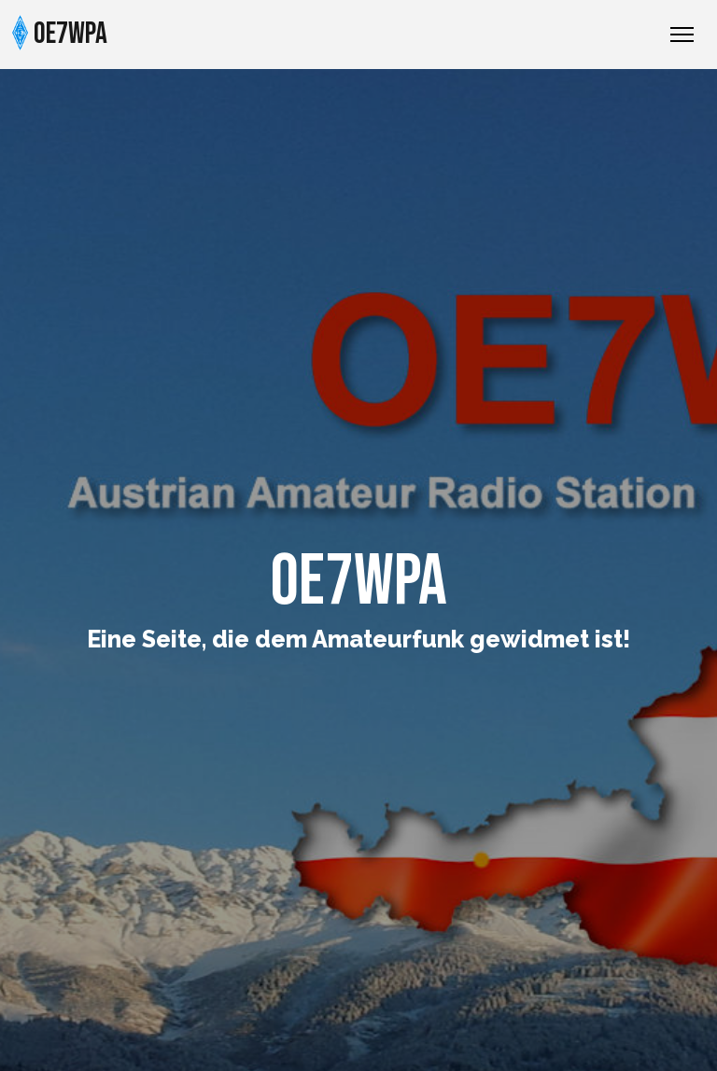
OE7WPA (59, 33)
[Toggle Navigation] (682, 34)
